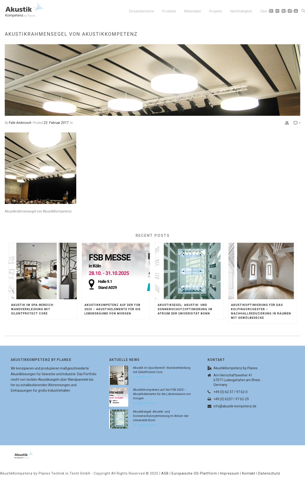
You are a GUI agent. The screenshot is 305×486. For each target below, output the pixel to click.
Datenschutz (269, 473)
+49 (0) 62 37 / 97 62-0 (231, 392)
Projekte (215, 11)
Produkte (169, 11)
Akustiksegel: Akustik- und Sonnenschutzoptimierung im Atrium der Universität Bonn (185, 309)
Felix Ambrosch (20, 123)
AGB (165, 473)
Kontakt (288, 11)
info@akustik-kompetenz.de (235, 406)
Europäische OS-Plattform (194, 473)
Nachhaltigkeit (241, 11)
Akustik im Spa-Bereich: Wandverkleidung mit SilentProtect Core (32, 309)
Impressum (229, 473)
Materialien (192, 11)
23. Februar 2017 (56, 123)
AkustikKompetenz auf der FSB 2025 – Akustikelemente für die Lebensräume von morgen (112, 309)
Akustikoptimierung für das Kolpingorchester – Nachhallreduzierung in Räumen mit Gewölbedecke (261, 311)
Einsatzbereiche (141, 11)
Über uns (267, 11)
